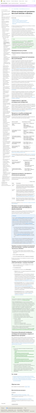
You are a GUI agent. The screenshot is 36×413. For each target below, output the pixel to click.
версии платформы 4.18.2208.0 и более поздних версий (23, 217)
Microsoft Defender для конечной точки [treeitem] (6, 12)
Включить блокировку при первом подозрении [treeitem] (6, 81)
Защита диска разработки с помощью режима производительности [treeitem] (6, 125)
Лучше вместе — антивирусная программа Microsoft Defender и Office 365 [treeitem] (7, 63)
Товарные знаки (26, 411)
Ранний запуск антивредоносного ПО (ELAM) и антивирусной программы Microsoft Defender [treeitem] (7, 173)
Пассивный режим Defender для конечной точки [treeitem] (6, 130)
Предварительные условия (15, 19)
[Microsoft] (1, 1)
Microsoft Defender (16, 8)
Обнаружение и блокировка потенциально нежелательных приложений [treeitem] (6, 104)
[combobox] (5, 10)
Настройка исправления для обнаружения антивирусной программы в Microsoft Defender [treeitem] (6, 113)
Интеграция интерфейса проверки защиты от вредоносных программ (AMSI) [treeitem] (6, 84)
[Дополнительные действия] (34, 9)
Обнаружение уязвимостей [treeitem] (5, 28)
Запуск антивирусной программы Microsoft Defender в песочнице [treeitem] (5, 169)
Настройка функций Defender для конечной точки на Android (24, 360)
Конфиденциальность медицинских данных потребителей (8, 411)
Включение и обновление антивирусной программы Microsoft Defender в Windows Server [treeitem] (7, 50)
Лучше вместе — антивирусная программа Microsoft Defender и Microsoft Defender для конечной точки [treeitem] (7, 58)
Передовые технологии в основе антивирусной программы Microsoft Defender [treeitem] (6, 92)
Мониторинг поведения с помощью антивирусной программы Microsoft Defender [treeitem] (6, 96)
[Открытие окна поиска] (32, 1)
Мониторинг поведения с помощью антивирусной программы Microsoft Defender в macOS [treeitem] (6, 100)
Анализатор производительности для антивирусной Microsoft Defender (23, 376)
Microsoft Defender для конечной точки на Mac (22, 353)
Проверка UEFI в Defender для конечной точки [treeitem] (6, 167)
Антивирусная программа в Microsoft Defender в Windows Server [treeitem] (7, 46)
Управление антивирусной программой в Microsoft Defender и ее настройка (24, 377)
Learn (12, 8)
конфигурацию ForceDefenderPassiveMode (23, 234)
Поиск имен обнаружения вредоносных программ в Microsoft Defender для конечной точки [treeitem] (6, 139)
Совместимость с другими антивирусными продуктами (19, 21)
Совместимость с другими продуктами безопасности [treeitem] (6, 128)
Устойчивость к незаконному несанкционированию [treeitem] (6, 34)
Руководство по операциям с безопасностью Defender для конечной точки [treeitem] (5, 22)
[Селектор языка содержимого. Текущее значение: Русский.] (3, 408)
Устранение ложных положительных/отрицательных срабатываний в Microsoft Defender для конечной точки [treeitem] (6, 177)
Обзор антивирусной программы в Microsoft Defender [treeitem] (7, 43)
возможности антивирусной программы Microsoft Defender (19, 20)
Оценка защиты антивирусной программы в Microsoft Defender (22, 378)
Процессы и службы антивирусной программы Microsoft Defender (20, 22)
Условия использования (20, 411)
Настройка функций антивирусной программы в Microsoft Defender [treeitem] (6, 69)
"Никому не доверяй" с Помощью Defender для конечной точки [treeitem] (6, 14)
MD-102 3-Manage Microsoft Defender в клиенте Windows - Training (20, 394)
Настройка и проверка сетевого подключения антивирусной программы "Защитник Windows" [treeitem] (6, 76)
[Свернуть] (10, 8)
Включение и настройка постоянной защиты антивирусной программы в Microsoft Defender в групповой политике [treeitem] (6, 108)
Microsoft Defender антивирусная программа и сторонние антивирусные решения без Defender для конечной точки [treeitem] (6, 134)
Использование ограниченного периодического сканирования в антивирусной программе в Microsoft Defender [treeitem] (6, 121)
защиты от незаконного (29, 223)
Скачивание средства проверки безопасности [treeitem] (6, 66)
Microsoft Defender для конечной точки (24, 8)
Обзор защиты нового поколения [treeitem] (6, 40)
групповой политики (15, 219)
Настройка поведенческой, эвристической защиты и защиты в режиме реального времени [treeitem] (6, 88)
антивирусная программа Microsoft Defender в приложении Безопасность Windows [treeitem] (7, 54)
